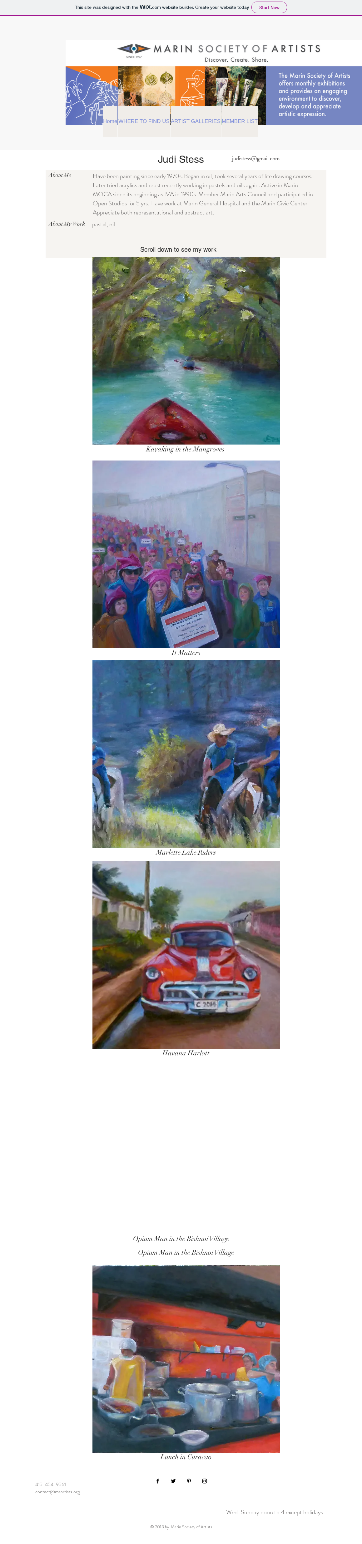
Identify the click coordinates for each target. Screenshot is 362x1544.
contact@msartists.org (57, 1491)
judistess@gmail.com (256, 158)
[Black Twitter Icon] (173, 1481)
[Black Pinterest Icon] (189, 1481)
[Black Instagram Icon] (204, 1481)
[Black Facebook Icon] (158, 1481)
